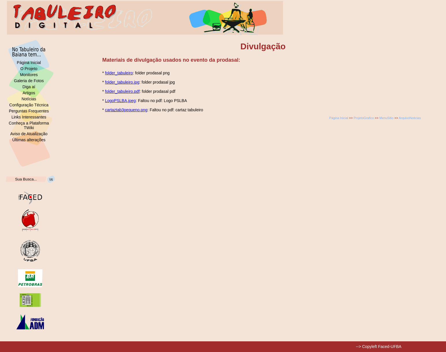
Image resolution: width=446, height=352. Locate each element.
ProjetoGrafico (364, 118)
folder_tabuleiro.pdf (122, 91)
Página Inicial (29, 62)
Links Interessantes (29, 117)
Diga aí (29, 86)
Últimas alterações (28, 140)
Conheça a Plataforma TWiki (29, 125)
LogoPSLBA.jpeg (120, 100)
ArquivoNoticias (410, 118)
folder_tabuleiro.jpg (122, 82)
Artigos (29, 93)
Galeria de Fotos (29, 80)
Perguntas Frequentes (29, 111)
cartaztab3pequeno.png (126, 110)
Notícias (29, 99)
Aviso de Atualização (29, 133)
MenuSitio (386, 118)
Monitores (29, 74)
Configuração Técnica (28, 105)
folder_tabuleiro (119, 73)
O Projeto (28, 68)
